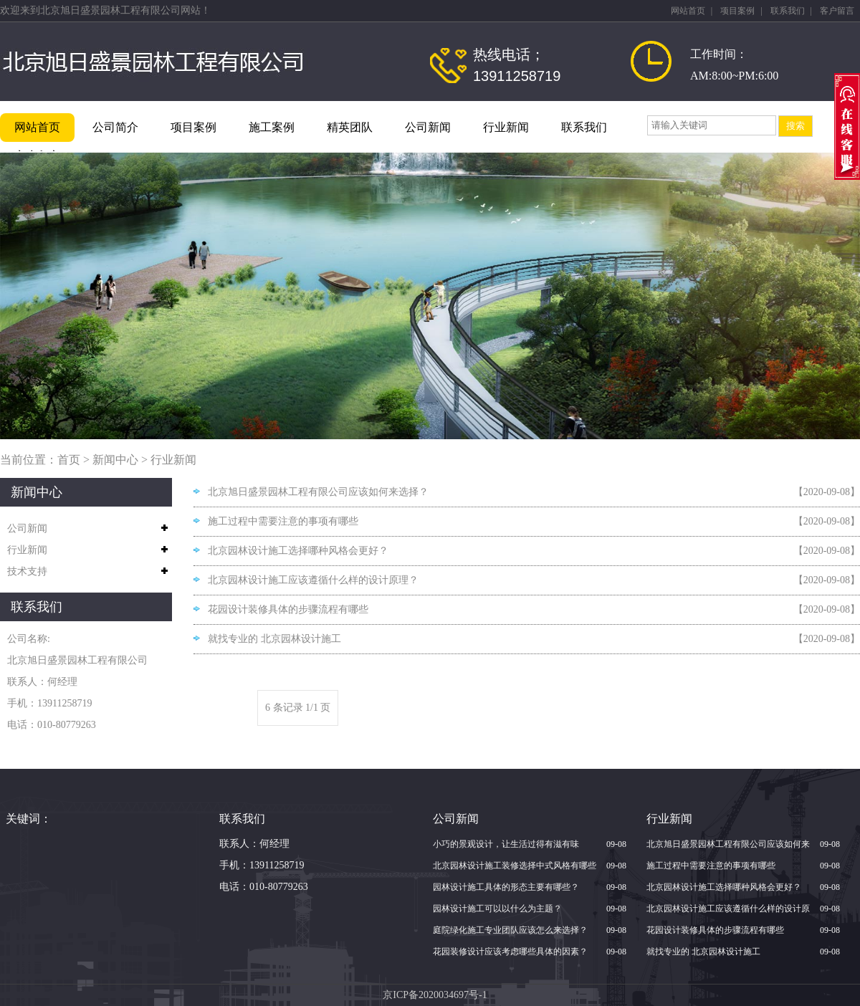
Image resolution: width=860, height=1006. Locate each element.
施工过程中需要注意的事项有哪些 (283, 521)
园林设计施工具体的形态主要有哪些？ (506, 887)
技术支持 (27, 571)
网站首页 (688, 11)
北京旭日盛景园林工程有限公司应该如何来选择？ (318, 492)
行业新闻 (506, 127)
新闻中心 (115, 460)
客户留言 (837, 11)
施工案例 (272, 127)
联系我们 (787, 11)
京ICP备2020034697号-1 (435, 995)
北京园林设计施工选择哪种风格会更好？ (298, 550)
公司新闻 (428, 127)
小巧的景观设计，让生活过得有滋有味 (506, 844)
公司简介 (115, 127)
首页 (68, 460)
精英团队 (350, 127)
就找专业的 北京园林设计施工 (274, 638)
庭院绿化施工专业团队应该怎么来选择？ (510, 930)
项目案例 (737, 11)
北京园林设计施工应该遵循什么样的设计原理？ (313, 580)
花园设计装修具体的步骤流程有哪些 (288, 609)
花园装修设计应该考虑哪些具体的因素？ (510, 952)
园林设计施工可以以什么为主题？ (497, 909)
